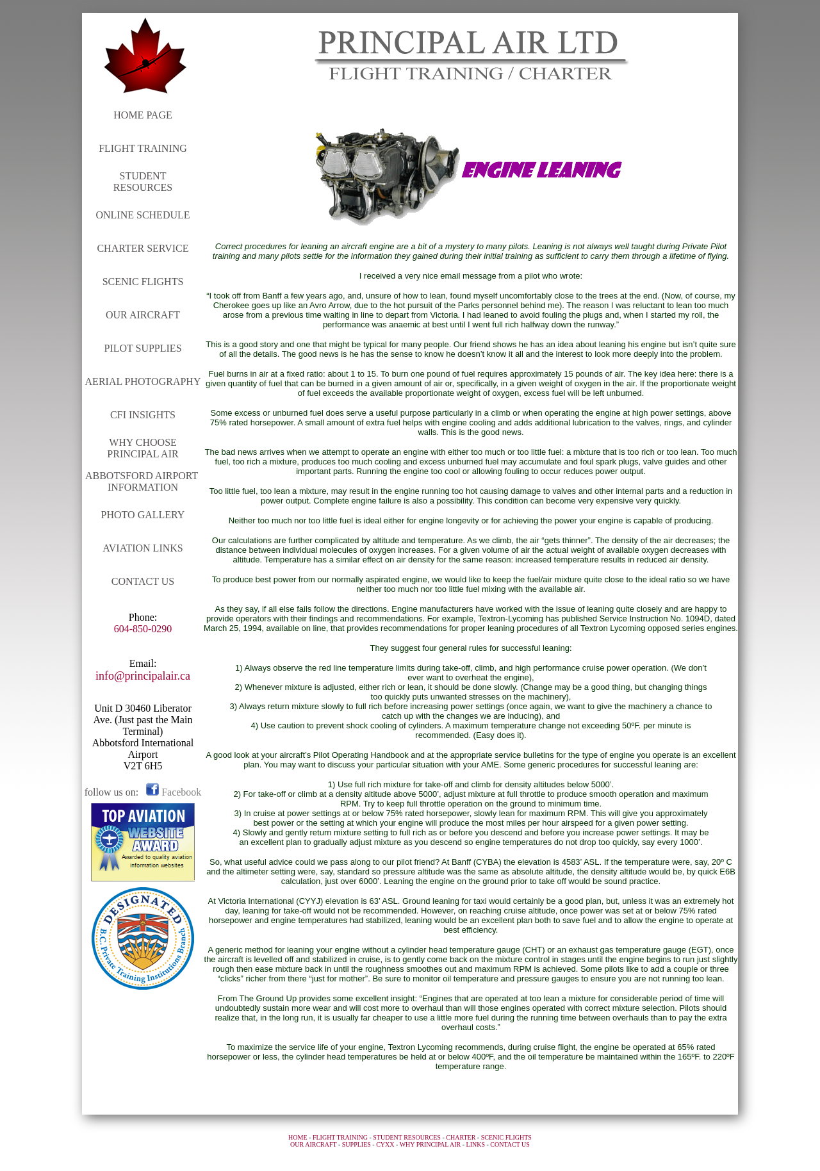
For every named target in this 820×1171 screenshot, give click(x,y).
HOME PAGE (142, 115)
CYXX (385, 1144)
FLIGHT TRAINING (143, 148)
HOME (297, 1137)
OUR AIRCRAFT (143, 314)
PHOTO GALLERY (143, 514)
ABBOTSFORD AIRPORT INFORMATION (143, 481)
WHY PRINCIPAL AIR (430, 1144)
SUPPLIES (356, 1144)
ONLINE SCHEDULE (142, 214)
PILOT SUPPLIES (142, 348)
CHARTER (460, 1137)
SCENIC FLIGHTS (143, 281)
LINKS (475, 1144)
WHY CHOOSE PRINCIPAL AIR (142, 448)
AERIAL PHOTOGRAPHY (143, 381)
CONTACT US (142, 581)
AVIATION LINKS (142, 548)
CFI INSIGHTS (143, 414)
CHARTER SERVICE (142, 248)
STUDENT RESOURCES (142, 181)
